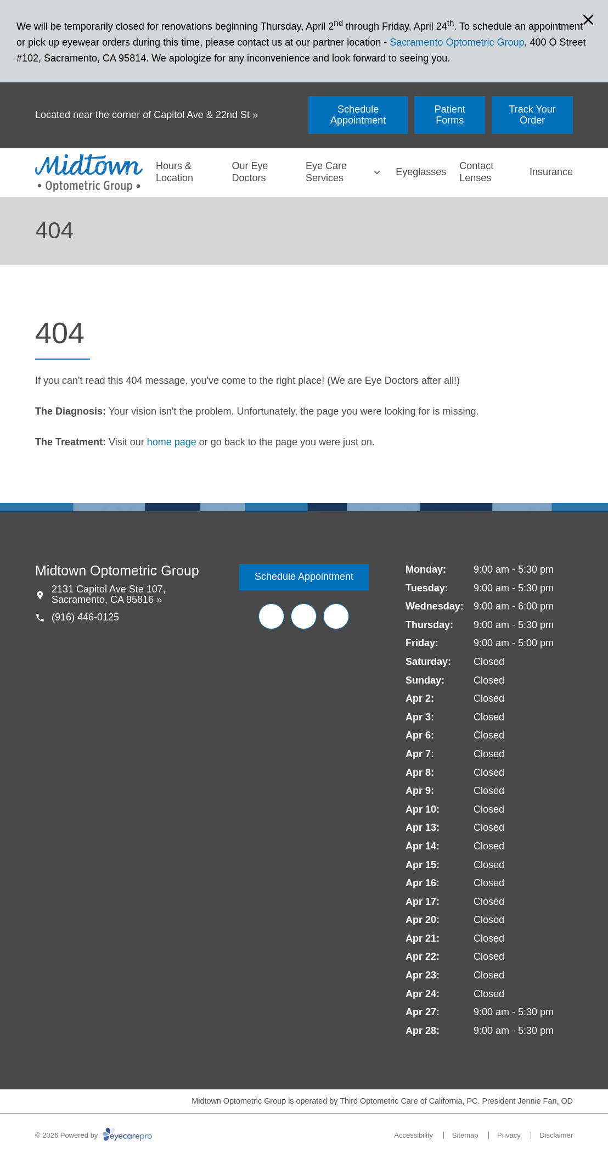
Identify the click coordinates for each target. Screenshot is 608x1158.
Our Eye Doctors (250, 171)
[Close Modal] (588, 20)
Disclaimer (556, 1135)
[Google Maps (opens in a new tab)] (336, 616)
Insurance (551, 171)
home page (171, 442)
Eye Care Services (326, 171)
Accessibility (413, 1135)
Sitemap (465, 1135)
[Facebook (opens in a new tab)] (271, 616)
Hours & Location (174, 171)
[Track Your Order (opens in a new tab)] (532, 115)
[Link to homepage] (89, 173)
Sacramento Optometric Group (457, 42)
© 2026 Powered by (93, 1135)
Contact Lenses (476, 171)
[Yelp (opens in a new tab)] (304, 616)
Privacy (509, 1135)
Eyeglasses (421, 171)
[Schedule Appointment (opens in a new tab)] (358, 115)
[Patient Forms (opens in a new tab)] (449, 115)
